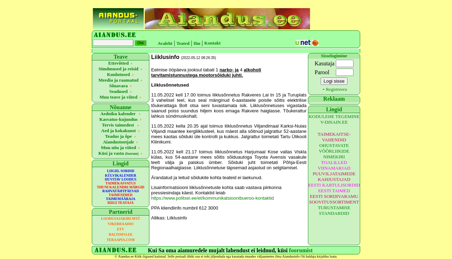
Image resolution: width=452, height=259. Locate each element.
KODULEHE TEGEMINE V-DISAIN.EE (334, 119)
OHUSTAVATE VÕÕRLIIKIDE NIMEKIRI (334, 151)
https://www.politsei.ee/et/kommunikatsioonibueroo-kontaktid (212, 198)
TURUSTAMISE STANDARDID (334, 210)
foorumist (301, 250)
